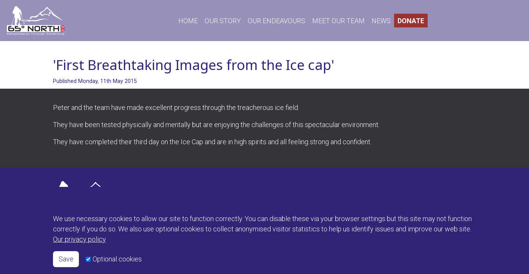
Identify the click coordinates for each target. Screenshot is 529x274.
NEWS (381, 21)
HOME (188, 21)
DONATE (411, 21)
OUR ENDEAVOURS (276, 21)
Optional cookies (117, 259)
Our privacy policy (79, 239)
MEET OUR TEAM (338, 21)
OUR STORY (223, 21)
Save (66, 259)
